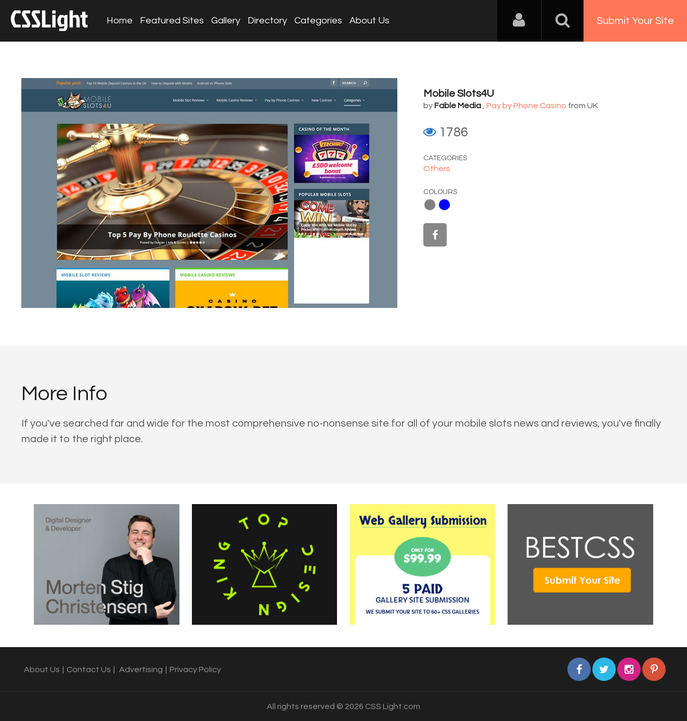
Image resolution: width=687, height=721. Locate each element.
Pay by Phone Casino (526, 105)
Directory (267, 20)
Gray (429, 204)
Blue (444, 204)
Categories (318, 20)
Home (120, 20)
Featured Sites (172, 20)
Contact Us (89, 669)
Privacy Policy (195, 669)
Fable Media (457, 105)
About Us (369, 20)
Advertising (141, 669)
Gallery (225, 20)
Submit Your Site (635, 21)
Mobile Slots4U (458, 93)
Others (436, 168)
